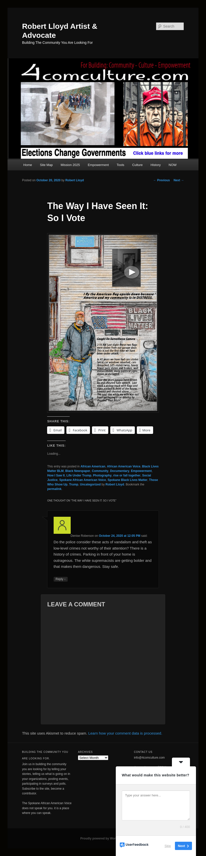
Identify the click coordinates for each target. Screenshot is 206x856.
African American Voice (123, 466)
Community (100, 471)
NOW (173, 165)
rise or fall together (127, 475)
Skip (168, 846)
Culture (137, 165)
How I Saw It (56, 475)
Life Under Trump (78, 475)
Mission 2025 (70, 165)
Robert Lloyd (74, 180)
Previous (161, 180)
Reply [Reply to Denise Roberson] (61, 579)
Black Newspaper (77, 471)
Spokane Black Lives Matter (127, 480)
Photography (102, 475)
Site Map (46, 165)
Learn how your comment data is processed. (125, 733)
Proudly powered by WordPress (103, 838)
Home (27, 165)
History (156, 165)
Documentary (119, 471)
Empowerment (98, 165)
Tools (120, 165)
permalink (54, 489)
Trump (73, 484)
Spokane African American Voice (82, 480)
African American (92, 466)
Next (179, 180)
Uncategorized (90, 484)
